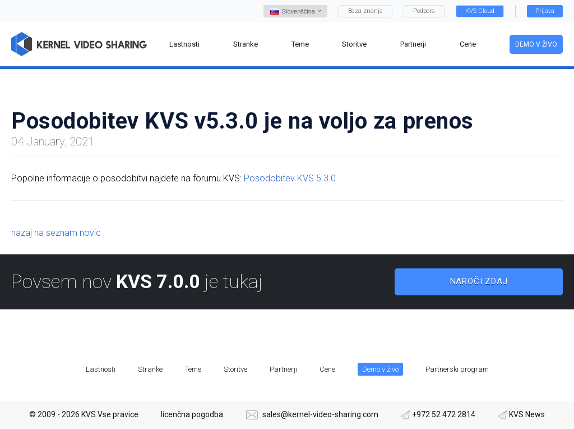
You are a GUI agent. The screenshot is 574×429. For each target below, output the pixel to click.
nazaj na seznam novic (56, 232)
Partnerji (283, 369)
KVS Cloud (479, 11)
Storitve (235, 369)
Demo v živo (536, 44)
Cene (327, 369)
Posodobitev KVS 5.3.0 (290, 178)
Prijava (544, 11)
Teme (193, 369)
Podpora (424, 11)
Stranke (150, 369)
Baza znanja (365, 11)
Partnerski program (457, 369)
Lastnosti (100, 369)
